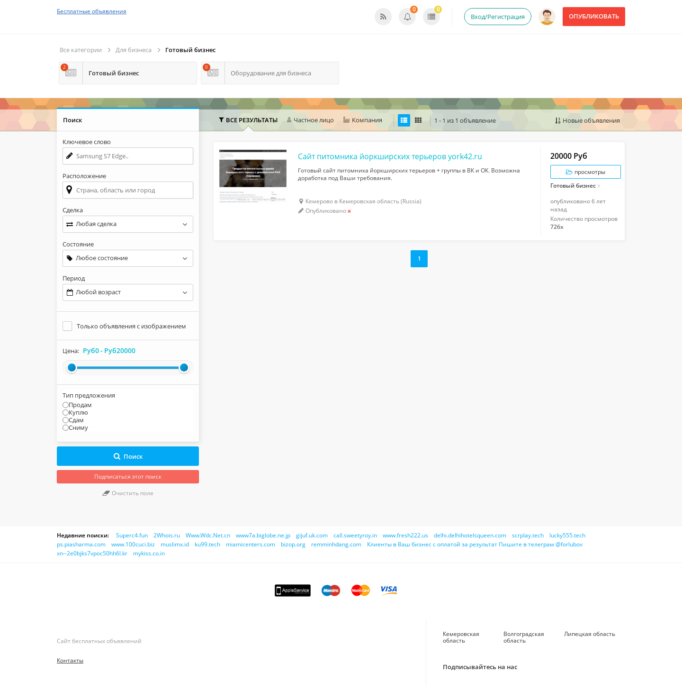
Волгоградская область (523, 637)
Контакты (70, 660)
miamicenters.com (250, 544)
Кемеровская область (461, 637)
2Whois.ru (166, 535)
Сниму (78, 427)
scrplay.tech (528, 535)
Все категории (81, 49)
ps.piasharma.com (81, 544)
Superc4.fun (132, 535)
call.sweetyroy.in (355, 535)
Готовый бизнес (190, 49)
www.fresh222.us (405, 535)
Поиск (128, 456)
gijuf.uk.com (312, 535)
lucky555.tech (567, 535)
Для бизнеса (134, 49)
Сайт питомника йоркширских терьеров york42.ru (390, 156)
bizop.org (293, 544)
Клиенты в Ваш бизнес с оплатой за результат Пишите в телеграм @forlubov (475, 544)
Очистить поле (127, 493)
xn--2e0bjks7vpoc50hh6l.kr (92, 553)
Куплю (78, 412)
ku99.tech (207, 544)
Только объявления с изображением (131, 326)
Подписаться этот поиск (128, 476)
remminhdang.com (336, 544)
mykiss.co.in (149, 553)
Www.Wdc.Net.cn (208, 535)
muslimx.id (175, 544)
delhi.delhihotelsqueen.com (470, 535)
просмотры (585, 172)
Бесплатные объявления (91, 11)
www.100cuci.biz (133, 544)
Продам (80, 404)
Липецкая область (589, 634)
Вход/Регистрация (498, 16)
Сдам (76, 420)
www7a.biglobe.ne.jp (263, 535)
